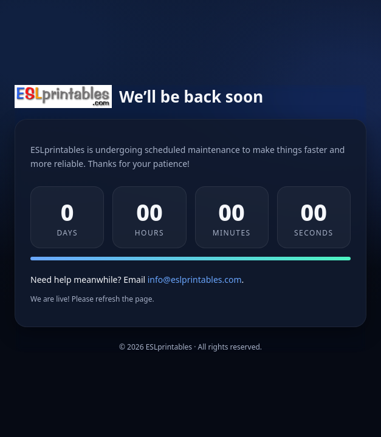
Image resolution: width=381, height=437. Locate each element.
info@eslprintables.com (195, 279)
